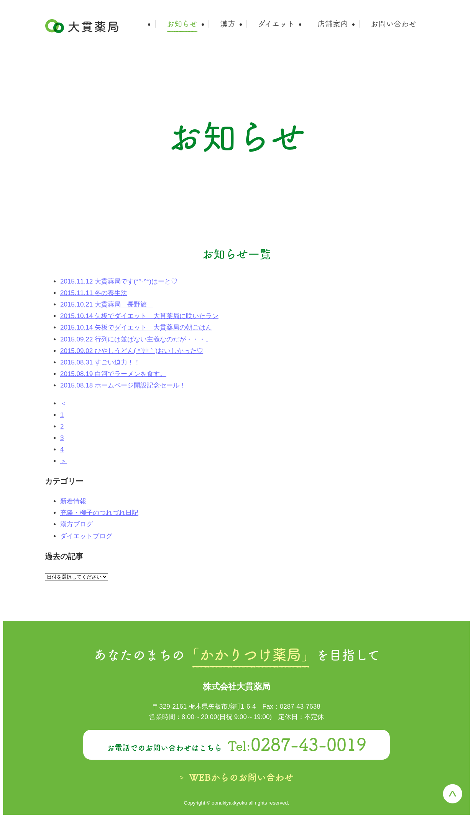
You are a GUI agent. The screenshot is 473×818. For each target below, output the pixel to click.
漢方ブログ (76, 524)
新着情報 (73, 501)
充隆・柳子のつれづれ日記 (99, 512)
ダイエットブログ (86, 536)
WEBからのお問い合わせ (241, 777)
